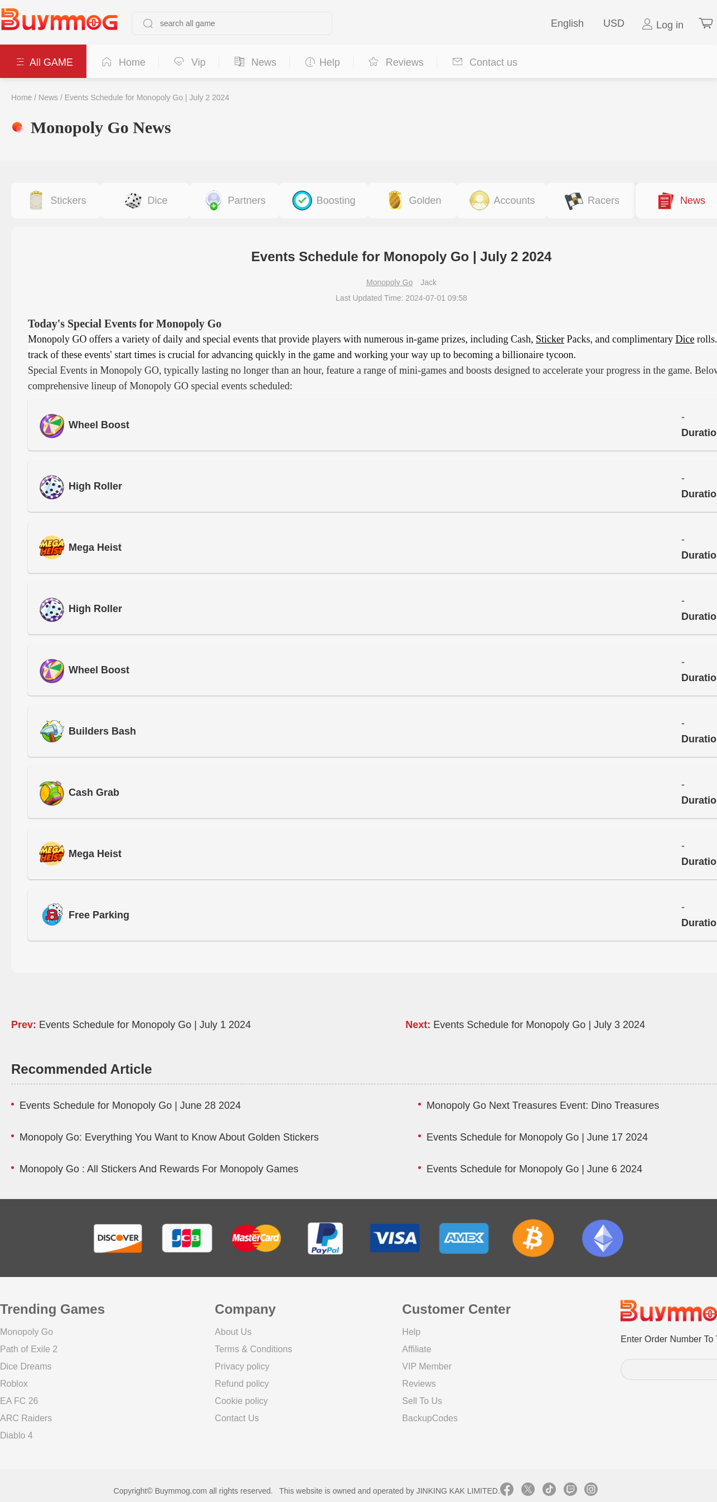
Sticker (550, 339)
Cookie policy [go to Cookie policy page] (241, 1401)
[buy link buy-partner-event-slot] (234, 200)
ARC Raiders (26, 1418)
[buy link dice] (145, 200)
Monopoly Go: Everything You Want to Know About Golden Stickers (169, 1137)
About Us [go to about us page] (233, 1332)
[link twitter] (528, 1491)
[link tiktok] (549, 1491)
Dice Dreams (25, 1366)
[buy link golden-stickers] (412, 200)
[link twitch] (570, 1491)
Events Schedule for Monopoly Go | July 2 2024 (147, 97)
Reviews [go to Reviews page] (418, 1383)
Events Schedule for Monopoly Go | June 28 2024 (130, 1105)
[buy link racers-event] (591, 200)
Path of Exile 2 (28, 1349)
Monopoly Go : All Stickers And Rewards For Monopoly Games (159, 1169)
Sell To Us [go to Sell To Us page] (422, 1401)
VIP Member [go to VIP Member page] (427, 1366)
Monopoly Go (389, 282)
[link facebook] (506, 1491)
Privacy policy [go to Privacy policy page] (242, 1366)
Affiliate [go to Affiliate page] (416, 1349)
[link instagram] (591, 1491)
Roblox (14, 1383)
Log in (662, 24)
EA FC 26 (19, 1401)
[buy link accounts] (501, 200)
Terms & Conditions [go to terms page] (253, 1349)
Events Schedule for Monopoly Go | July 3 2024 (539, 1024)
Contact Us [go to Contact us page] (237, 1418)
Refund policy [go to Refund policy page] (242, 1383)
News (48, 97)
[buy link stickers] (55, 200)
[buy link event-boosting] (323, 200)
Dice (684, 339)
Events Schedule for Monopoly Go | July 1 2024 (145, 1024)
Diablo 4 (16, 1435)
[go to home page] (59, 23)
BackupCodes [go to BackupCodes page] (430, 1418)
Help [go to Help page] (411, 1332)
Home (21, 97)
